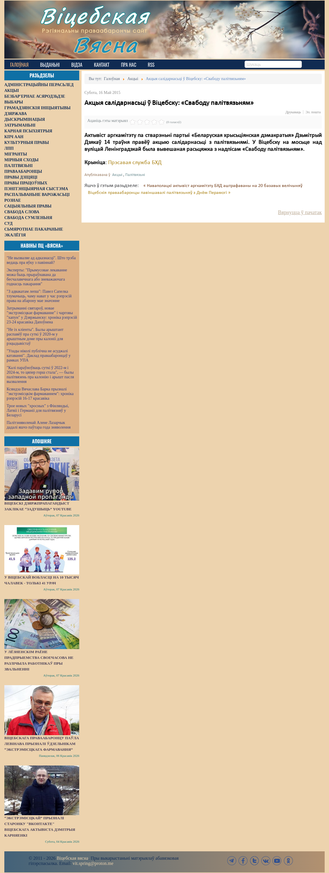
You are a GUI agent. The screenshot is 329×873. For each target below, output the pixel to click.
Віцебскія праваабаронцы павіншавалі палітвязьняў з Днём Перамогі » (159, 192)
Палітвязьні (135, 175)
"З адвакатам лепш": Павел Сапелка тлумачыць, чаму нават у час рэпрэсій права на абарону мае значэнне (39, 296)
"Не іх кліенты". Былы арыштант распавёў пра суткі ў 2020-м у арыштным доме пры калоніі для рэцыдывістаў (35, 336)
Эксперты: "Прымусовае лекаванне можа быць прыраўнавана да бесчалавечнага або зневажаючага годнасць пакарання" (37, 277)
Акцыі (117, 175)
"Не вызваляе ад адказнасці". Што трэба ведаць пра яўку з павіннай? (41, 260)
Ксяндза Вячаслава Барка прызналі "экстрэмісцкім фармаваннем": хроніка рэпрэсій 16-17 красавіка (40, 394)
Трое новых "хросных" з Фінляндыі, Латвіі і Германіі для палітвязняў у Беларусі (38, 410)
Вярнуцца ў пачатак (300, 212)
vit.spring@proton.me (93, 863)
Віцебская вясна (72, 858)
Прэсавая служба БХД (135, 163)
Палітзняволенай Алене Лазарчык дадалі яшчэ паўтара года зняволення (39, 424)
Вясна (105, 44)
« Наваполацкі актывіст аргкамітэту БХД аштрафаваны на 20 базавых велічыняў (222, 186)
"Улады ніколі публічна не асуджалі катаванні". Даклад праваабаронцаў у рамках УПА (39, 355)
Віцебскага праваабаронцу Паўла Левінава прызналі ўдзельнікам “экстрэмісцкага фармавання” (41, 744)
